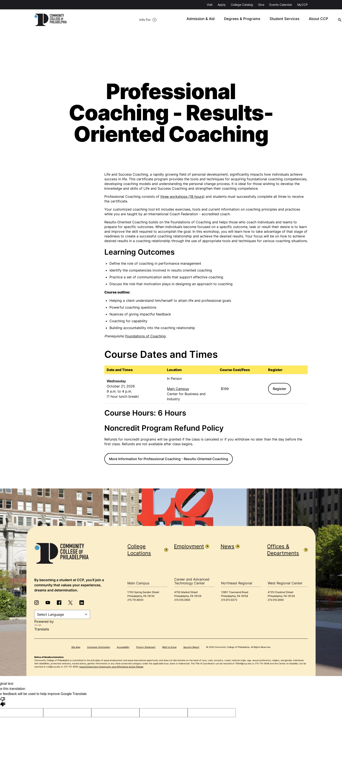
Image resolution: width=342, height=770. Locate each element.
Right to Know (169, 647)
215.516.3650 (182, 600)
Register (279, 389)
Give (261, 4)
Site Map (75, 647)
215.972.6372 (229, 600)
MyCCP (302, 4)
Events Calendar (280, 4)
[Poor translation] (2, 702)
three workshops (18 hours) (182, 197)
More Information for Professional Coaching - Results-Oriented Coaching (168, 459)
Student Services (241, 20)
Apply (222, 4)
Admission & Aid (163, 20)
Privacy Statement (145, 647)
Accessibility (123, 647)
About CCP (273, 20)
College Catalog (242, 4)
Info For (86, 20)
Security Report (191, 647)
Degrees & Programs (201, 20)
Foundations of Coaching (145, 336)
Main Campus (178, 389)
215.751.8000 (135, 600)
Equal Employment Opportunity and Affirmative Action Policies (111, 667)
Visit (210, 4)
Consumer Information (98, 647)
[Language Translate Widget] (62, 614)
